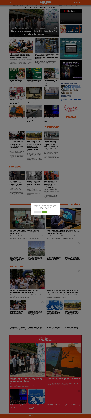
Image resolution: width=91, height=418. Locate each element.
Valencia (26, 7)
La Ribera (43, 7)
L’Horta (35, 7)
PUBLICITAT (53, 7)
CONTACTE (62, 7)
